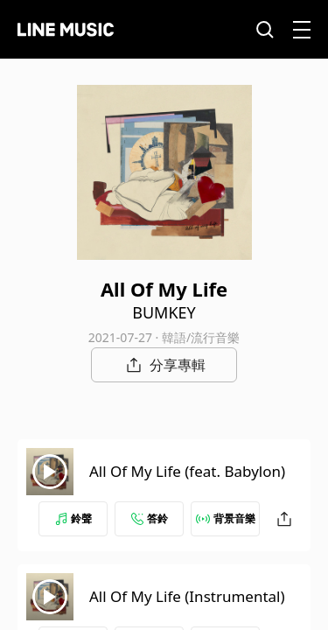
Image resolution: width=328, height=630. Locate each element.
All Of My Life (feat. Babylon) (187, 471)
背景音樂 (225, 518)
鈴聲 (73, 518)
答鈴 (149, 518)
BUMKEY (164, 312)
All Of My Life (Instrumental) (187, 596)
